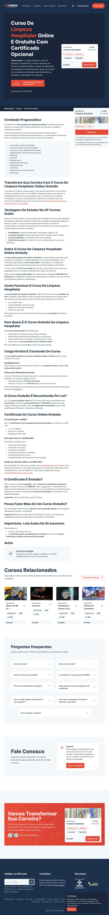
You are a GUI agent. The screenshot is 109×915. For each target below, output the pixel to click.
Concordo (71, 909)
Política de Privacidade (62, 902)
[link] (11, 6)
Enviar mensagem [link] (75, 766)
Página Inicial (9, 108)
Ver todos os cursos (93, 577)
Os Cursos (29, 899)
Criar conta (98, 6)
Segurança (79, 111)
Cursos (19, 108)
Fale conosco (62, 6)
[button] (31, 882)
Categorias (37, 6)
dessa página (59, 885)
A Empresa (19, 899)
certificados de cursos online (52, 465)
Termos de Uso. (72, 905)
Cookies (71, 896)
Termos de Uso (25, 531)
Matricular (92, 132)
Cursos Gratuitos (49, 6)
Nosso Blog (35, 902)
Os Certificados (40, 899)
